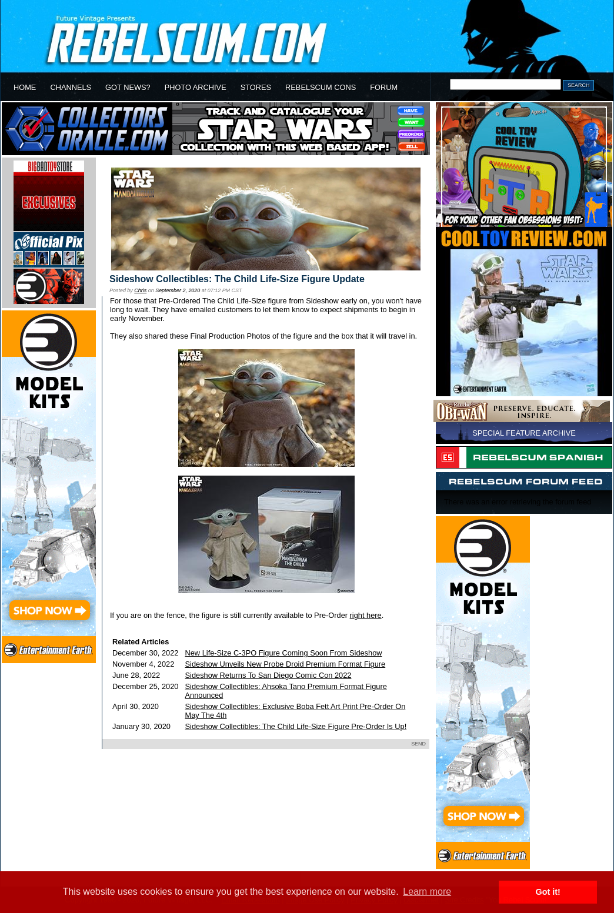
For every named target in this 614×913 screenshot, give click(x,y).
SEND (418, 744)
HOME (25, 87)
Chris (140, 290)
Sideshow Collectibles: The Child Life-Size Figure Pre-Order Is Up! (296, 726)
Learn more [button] (427, 892)
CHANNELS (70, 87)
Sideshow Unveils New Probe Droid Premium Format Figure (285, 664)
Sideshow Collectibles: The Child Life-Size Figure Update (237, 279)
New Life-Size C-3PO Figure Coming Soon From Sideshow (283, 652)
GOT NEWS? (128, 87)
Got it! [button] (548, 892)
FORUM (384, 87)
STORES (256, 87)
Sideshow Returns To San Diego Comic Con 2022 (268, 675)
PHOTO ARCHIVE (195, 87)
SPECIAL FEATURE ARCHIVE (524, 433)
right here (366, 615)
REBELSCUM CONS (320, 87)
